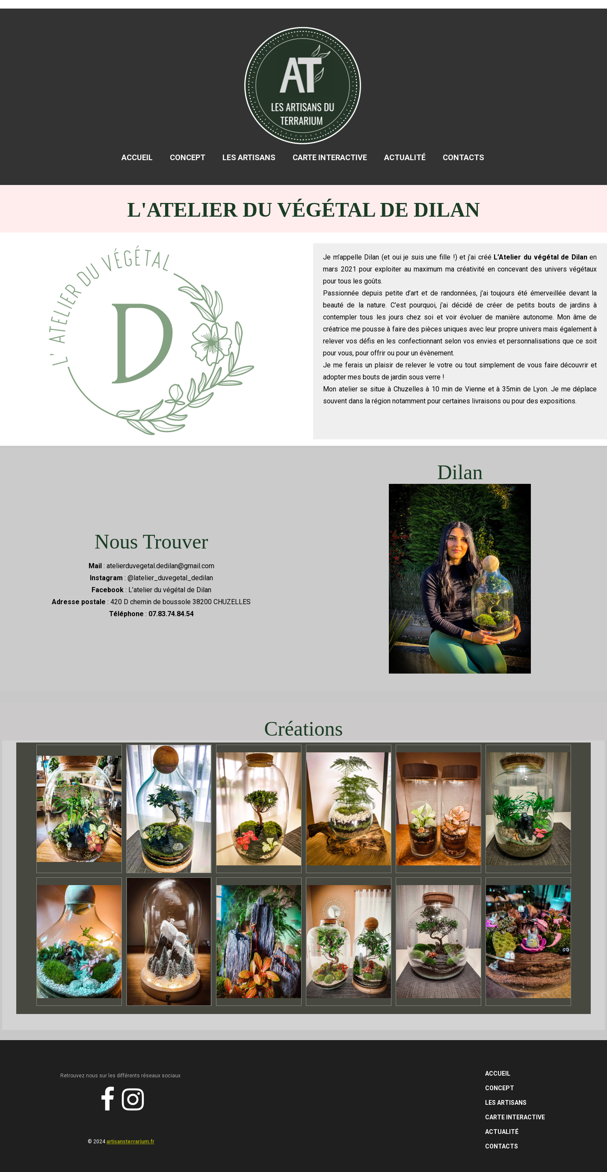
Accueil (137, 157)
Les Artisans (248, 157)
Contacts (463, 157)
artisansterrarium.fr (130, 1142)
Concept (187, 157)
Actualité (405, 157)
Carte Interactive (330, 157)
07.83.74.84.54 (171, 614)
